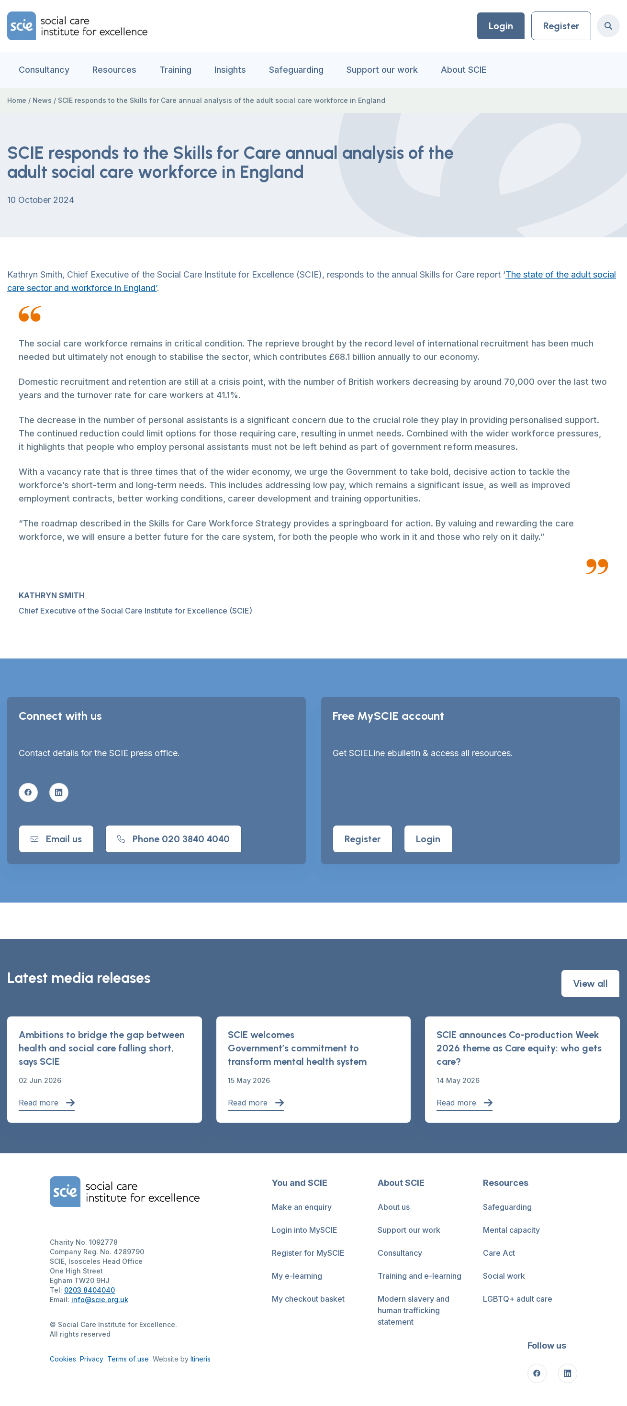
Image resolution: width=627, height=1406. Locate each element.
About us (394, 1207)
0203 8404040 (89, 1290)
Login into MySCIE (304, 1230)
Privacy (91, 1359)
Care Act (499, 1253)
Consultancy (44, 70)
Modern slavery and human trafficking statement (413, 1310)
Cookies (63, 1359)
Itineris (200, 1359)
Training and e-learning (419, 1276)
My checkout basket (308, 1299)
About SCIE (463, 70)
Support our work (382, 70)
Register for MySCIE (308, 1253)
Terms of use (128, 1359)
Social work (504, 1276)
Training (175, 70)
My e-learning (297, 1276)
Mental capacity (511, 1230)
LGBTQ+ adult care (517, 1299)
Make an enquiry (302, 1207)
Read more (47, 1103)
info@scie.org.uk (99, 1299)
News (42, 100)
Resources (114, 70)
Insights (230, 70)
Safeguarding (296, 70)
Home (16, 100)
